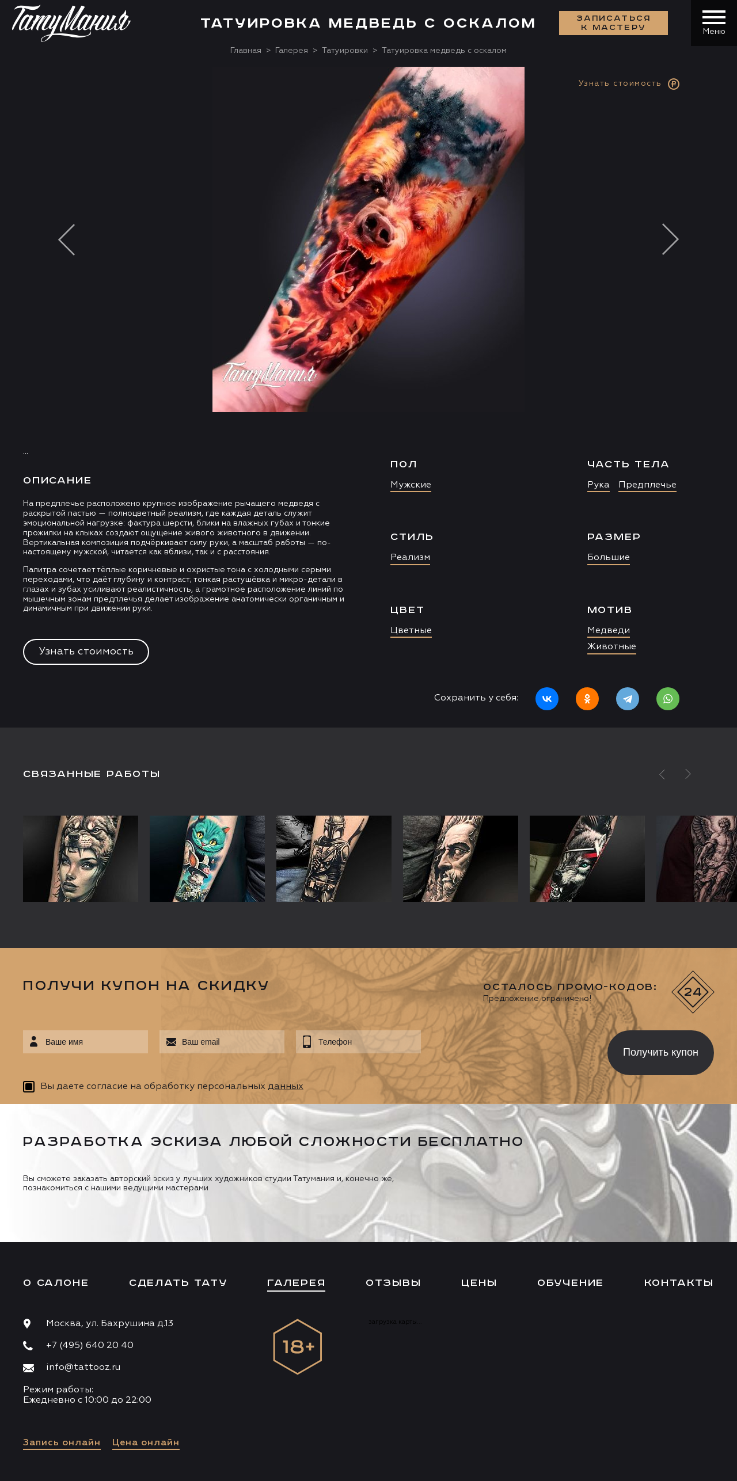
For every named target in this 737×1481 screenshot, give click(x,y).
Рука (598, 485)
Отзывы (393, 1283)
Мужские (410, 485)
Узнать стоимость (86, 651)
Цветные (411, 630)
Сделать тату (178, 1283)
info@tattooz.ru (83, 1367)
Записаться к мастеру (613, 23)
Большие (608, 557)
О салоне (56, 1283)
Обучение (570, 1283)
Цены (479, 1283)
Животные (611, 647)
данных (285, 1086)
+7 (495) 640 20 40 (90, 1345)
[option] (368, 397)
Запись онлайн (62, 1443)
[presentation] (505, 1049)
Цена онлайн (146, 1443)
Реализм (410, 557)
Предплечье (647, 485)
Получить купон (660, 1052)
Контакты (679, 1283)
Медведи (608, 630)
